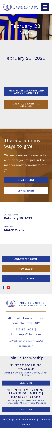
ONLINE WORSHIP (26, 259)
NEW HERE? (26, 268)
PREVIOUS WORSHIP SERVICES (26, 104)
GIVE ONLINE (26, 180)
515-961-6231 (25, 329)
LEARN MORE (26, 383)
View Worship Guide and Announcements (26, 91)
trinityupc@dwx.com (26, 334)
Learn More (26, 190)
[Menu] (45, 7)
